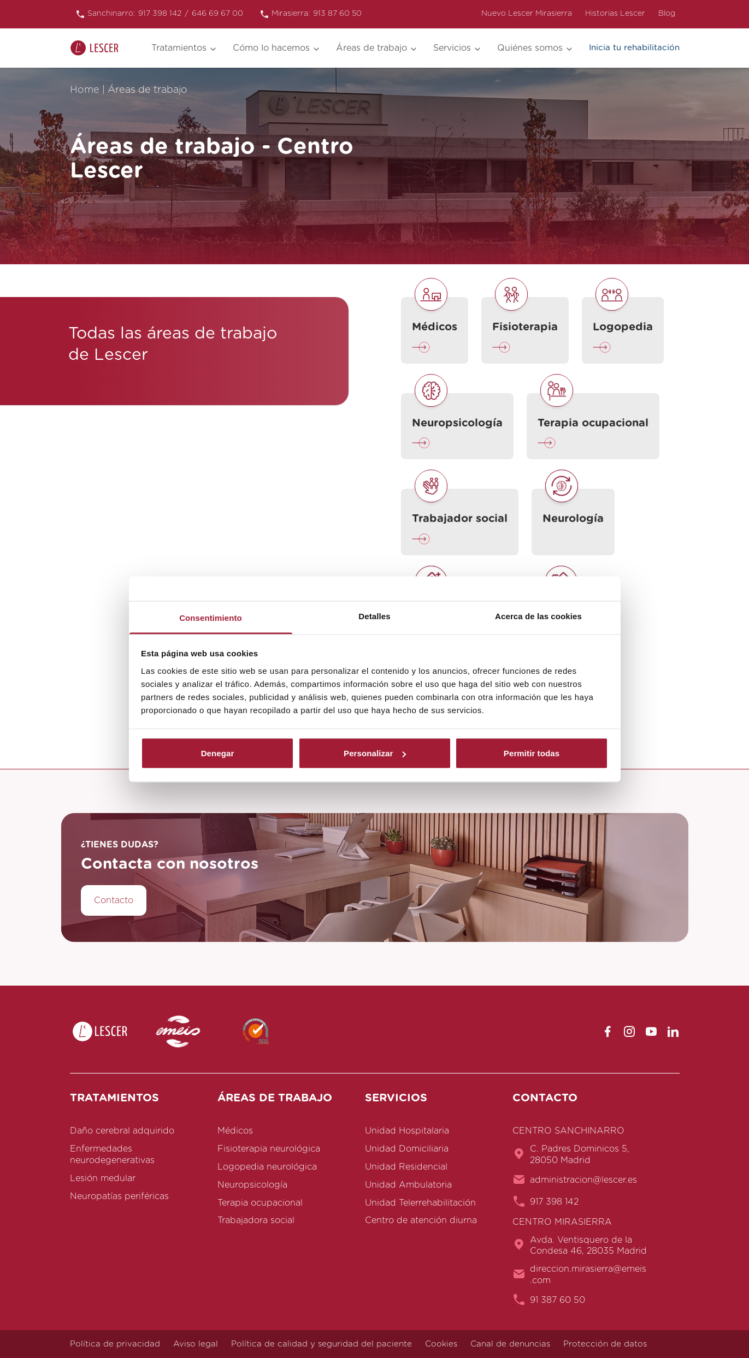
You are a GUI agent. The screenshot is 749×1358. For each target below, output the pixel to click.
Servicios (452, 48)
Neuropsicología (252, 1185)
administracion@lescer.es (583, 1180)
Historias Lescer (615, 13)
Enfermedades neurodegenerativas (112, 1154)
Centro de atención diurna (421, 1220)
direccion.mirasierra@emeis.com (588, 1275)
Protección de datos (605, 1344)
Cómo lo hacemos (271, 48)
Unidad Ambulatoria (408, 1185)
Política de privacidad (115, 1344)
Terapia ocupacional (260, 1203)
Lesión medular (102, 1178)
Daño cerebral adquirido (122, 1130)
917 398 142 (554, 1201)
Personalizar (375, 753)
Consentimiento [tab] (210, 617)
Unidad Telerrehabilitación (420, 1203)
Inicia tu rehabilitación (634, 48)
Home (84, 90)
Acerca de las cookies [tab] (538, 615)
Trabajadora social (255, 1220)
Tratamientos (179, 48)
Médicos (235, 1130)
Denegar (217, 753)
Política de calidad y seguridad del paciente (321, 1344)
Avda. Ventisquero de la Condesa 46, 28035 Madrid (588, 1246)
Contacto (113, 900)
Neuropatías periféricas (119, 1196)
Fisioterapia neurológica (268, 1148)
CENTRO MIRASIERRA (562, 1222)
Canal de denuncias (510, 1344)
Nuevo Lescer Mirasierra (526, 13)
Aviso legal (195, 1344)
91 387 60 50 (557, 1300)
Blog (666, 13)
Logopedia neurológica (267, 1167)
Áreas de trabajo (371, 48)
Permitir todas (531, 753)
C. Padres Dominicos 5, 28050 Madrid (579, 1154)
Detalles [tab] (374, 615)
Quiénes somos (530, 48)
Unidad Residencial (406, 1167)
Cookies (441, 1344)
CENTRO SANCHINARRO (568, 1130)
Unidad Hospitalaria (407, 1130)
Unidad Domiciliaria (407, 1148)
